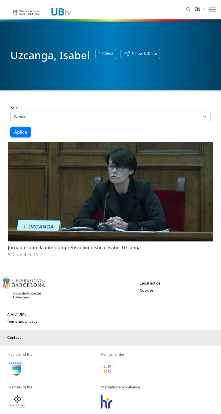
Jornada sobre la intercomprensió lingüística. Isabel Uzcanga (74, 247)
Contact (14, 337)
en (198, 9)
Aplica (20, 132)
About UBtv (16, 314)
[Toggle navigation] (212, 9)
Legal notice (150, 283)
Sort (14, 108)
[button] (140, 54)
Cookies (147, 290)
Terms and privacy (22, 321)
